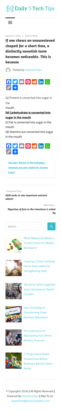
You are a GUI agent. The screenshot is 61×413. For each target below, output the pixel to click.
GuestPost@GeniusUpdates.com (30, 401)
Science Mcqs (31, 35)
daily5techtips (33, 70)
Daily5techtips (30, 396)
